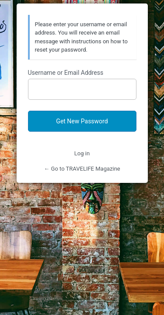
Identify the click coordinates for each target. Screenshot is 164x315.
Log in (82, 153)
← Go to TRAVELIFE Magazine (82, 168)
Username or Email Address (66, 72)
